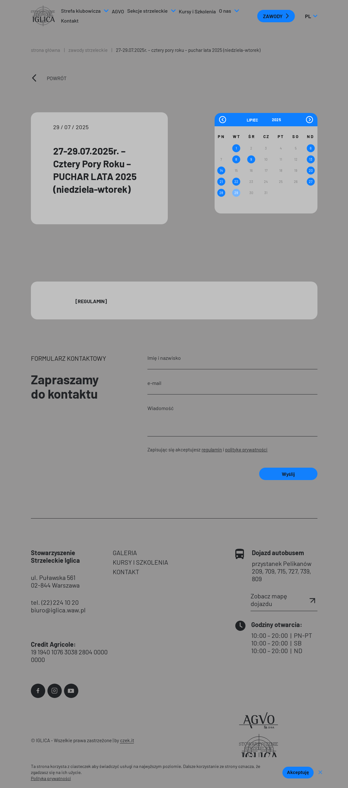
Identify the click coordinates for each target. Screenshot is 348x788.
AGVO (118, 11)
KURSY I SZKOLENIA (140, 562)
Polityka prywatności (51, 778)
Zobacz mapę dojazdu (284, 599)
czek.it (127, 740)
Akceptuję (298, 772)
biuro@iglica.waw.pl (58, 610)
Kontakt (70, 20)
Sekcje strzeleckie (147, 11)
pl (311, 16)
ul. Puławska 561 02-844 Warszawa (55, 581)
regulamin (212, 449)
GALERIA (125, 552)
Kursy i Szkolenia (197, 11)
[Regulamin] (91, 301)
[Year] (276, 119)
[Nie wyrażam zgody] (320, 773)
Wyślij (288, 474)
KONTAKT (126, 571)
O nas (225, 11)
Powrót (57, 78)
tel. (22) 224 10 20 (55, 602)
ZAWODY (273, 16)
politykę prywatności (246, 449)
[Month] (258, 119)
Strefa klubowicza (81, 11)
